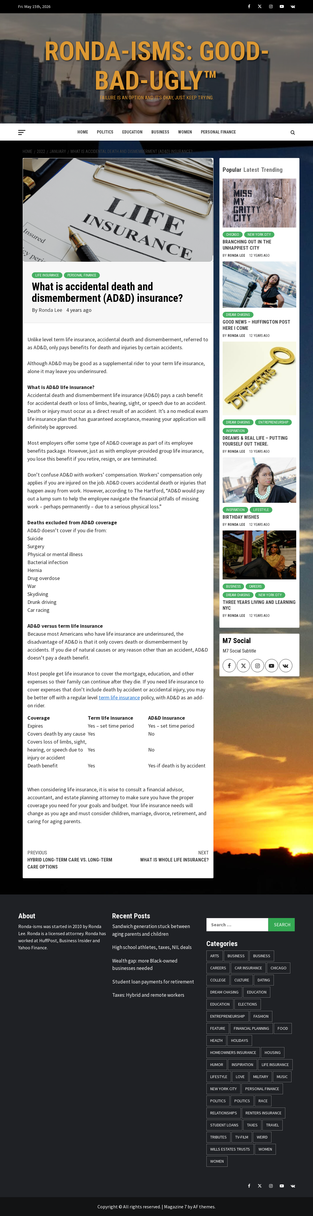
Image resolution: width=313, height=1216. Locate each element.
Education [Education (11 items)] (256, 992)
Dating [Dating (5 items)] (264, 980)
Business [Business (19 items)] (236, 955)
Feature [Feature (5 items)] (217, 1028)
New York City (259, 235)
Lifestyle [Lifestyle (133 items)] (218, 1076)
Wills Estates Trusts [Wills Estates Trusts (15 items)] (230, 1149)
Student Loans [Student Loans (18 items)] (224, 1125)
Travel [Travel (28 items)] (272, 1125)
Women (185, 132)
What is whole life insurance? (163, 856)
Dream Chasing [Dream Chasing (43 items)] (224, 992)
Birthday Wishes (241, 517)
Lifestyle (261, 510)
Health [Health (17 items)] (216, 1040)
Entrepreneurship (273, 422)
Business (160, 132)
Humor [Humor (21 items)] (216, 1064)
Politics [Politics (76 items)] (218, 1100)
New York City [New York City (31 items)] (223, 1088)
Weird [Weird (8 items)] (262, 1137)
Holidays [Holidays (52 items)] (239, 1040)
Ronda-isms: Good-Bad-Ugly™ (157, 65)
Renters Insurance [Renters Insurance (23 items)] (263, 1113)
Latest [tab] (251, 169)
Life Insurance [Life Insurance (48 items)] (275, 1064)
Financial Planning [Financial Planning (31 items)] (251, 1028)
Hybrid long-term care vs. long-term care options (72, 859)
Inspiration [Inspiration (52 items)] (242, 1064)
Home (82, 132)
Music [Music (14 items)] (282, 1076)
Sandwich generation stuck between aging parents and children (151, 930)
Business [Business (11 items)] (261, 955)
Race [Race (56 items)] (263, 1100)
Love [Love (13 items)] (240, 1076)
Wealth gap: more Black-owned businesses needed (145, 965)
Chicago (232, 235)
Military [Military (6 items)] (260, 1076)
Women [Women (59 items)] (265, 1149)
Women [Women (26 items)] (217, 1161)
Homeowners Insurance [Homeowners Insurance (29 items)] (233, 1052)
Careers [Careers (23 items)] (218, 968)
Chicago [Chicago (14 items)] (278, 968)
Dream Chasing (238, 315)
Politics (105, 132)
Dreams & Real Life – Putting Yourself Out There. (255, 441)
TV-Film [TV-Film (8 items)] (241, 1137)
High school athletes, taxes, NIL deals (152, 947)
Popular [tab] (232, 169)
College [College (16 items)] (218, 980)
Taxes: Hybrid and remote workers (148, 995)
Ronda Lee (51, 310)
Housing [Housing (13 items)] (273, 1052)
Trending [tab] (272, 169)
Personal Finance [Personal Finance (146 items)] (262, 1088)
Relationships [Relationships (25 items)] (223, 1113)
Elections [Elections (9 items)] (247, 1004)
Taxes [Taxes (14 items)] (252, 1125)
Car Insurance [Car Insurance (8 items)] (248, 968)
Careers (255, 586)
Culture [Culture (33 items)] (241, 980)
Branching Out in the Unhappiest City (247, 245)
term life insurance (119, 697)
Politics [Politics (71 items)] (242, 1100)
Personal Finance (218, 132)
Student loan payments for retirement (153, 981)
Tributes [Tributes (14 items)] (218, 1137)
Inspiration (235, 431)
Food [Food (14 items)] (283, 1028)
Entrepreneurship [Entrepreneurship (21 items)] (227, 1016)
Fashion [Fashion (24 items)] (261, 1016)
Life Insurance (47, 275)
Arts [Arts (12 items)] (214, 955)
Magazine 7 (175, 1207)
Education (132, 132)
